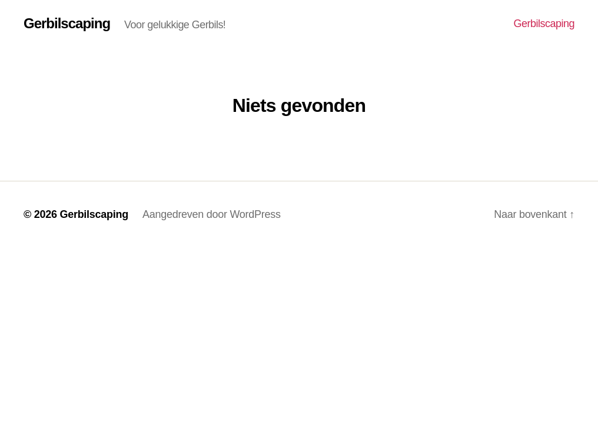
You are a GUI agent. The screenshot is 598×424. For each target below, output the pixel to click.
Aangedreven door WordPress (211, 214)
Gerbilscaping (67, 23)
